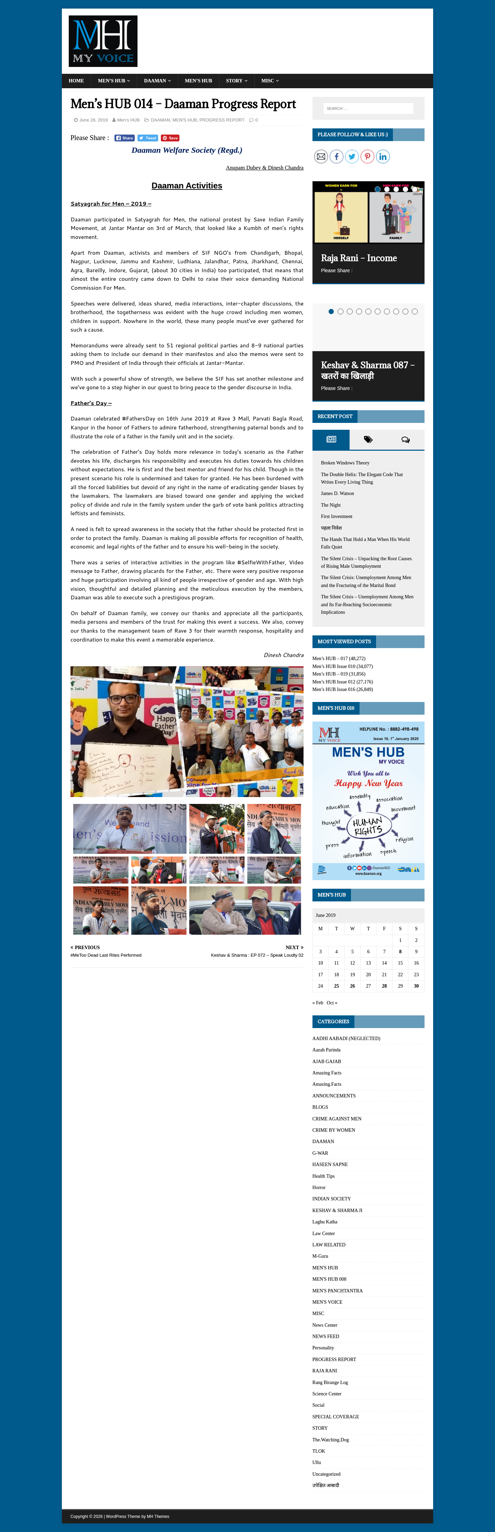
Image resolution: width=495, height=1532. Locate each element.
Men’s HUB (111, 80)
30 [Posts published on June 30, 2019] (416, 986)
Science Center (326, 1393)
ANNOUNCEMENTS (334, 1095)
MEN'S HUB (185, 120)
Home (76, 80)
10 (415, 311)
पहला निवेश (331, 528)
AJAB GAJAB (326, 1061)
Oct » (332, 1002)
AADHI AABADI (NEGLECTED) (346, 1038)
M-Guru (320, 1256)
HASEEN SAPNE (330, 1164)
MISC (268, 80)
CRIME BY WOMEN (333, 1130)
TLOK (318, 1451)
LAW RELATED (328, 1244)
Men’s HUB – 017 (330, 658)
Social (318, 1405)
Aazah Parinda (326, 1049)
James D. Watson (337, 493)
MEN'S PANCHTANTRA (337, 1290)
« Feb (317, 1002)
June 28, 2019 (93, 120)
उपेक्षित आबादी (326, 1485)
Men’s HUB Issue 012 (333, 681)
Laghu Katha (325, 1221)
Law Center (323, 1233)
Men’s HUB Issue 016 (333, 689)
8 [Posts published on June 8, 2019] (400, 951)
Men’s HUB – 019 (330, 674)
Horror (319, 1187)
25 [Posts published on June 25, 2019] (336, 986)
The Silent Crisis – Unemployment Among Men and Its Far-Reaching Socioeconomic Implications (367, 604)
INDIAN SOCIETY (331, 1198)
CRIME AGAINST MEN (337, 1118)
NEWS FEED (325, 1336)
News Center (325, 1325)
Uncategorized (326, 1474)
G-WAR (320, 1153)
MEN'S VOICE (327, 1302)
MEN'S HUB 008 (329, 1279)
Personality (323, 1347)
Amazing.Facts (326, 1084)
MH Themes (158, 1516)
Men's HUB (128, 120)
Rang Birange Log (330, 1382)
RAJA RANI (324, 1370)
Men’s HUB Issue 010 (333, 666)
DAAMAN (155, 80)
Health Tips (323, 1176)
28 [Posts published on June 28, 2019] (384, 986)
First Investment (336, 516)
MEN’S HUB (198, 80)
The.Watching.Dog (330, 1439)
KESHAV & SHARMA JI (337, 1210)
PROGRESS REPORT (221, 120)
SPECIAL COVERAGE (335, 1416)
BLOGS (320, 1107)
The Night (331, 505)
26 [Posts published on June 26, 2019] (352, 986)
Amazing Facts (326, 1072)
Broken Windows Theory (345, 462)
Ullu (316, 1462)
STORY (234, 80)
